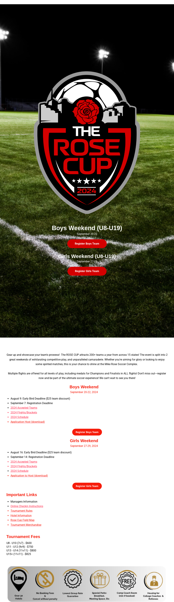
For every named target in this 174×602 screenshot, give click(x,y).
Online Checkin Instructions (27, 506)
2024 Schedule (19, 471)
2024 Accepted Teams (24, 407)
